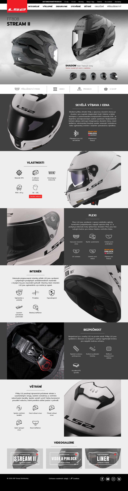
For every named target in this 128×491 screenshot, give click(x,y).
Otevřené (76, 6)
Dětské (87, 6)
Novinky (81, 2)
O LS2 (74, 2)
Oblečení (99, 6)
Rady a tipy (90, 2)
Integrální (33, 6)
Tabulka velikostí (35, 196)
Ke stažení (108, 2)
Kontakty (118, 2)
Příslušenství (114, 6)
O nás (66, 2)
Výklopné (47, 6)
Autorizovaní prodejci (52, 2)
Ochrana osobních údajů (58, 478)
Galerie (99, 2)
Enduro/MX (61, 6)
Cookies (75, 478)
